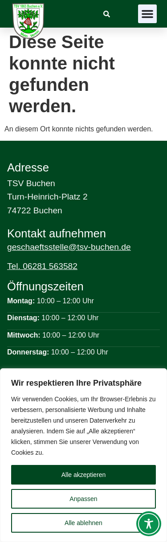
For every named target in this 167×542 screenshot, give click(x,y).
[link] (107, 14)
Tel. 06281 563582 (42, 266)
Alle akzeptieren (83, 474)
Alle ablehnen (83, 522)
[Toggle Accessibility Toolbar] (148, 523)
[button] (147, 13)
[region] (83, 455)
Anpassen (83, 498)
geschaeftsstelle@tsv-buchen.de (69, 247)
